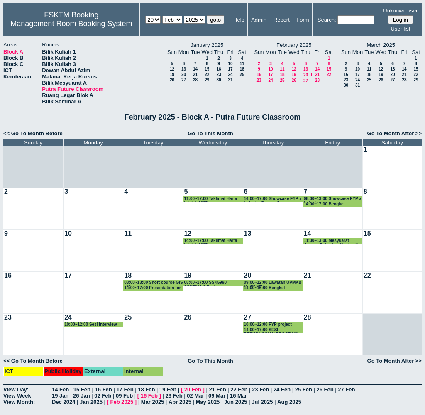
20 (183, 74)
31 (230, 80)
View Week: (18, 396)
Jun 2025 (235, 402)
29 (207, 80)
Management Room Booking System (71, 24)
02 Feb (102, 396)
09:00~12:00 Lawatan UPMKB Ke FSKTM (273, 283)
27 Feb (346, 389)
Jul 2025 (262, 402)
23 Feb (260, 389)
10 (230, 63)
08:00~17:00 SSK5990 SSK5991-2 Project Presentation (205, 283)
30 (218, 80)
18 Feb (146, 389)
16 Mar (238, 396)
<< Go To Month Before (33, 133)
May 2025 (208, 402)
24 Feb (282, 389)
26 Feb (324, 389)
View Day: (16, 389)
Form (302, 20)
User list (400, 29)
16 (218, 69)
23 (218, 74)
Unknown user (400, 10)
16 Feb (103, 389)
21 (195, 74)
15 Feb (81, 389)
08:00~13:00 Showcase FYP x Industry (332, 199)
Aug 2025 (289, 402)
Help (238, 20)
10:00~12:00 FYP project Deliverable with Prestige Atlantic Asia (268, 324)
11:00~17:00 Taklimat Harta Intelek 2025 (210, 199)
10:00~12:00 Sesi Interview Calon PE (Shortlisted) (90, 324)
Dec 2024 (63, 402)
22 (207, 74)
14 (195, 69)
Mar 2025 (152, 402)
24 (230, 74)
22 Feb (238, 389)
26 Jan (81, 396)
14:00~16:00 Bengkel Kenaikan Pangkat (264, 288)
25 (241, 74)
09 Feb (124, 396)
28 (195, 80)
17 (230, 69)
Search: (327, 20)
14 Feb (60, 389)
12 (172, 69)
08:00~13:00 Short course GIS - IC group (153, 283)
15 (207, 69)
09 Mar (216, 396)
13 (183, 69)
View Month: (19, 402)
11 (241, 63)
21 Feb (217, 389)
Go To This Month (210, 133)
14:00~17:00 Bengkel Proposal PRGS (324, 204)
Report (282, 20)
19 (172, 74)
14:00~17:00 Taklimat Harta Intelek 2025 (210, 241)
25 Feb (303, 389)
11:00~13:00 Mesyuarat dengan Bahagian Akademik (331, 241)
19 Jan (60, 396)
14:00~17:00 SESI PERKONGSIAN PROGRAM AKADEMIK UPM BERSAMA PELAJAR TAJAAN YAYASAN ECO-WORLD (272, 330)
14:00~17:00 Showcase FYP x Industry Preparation (273, 199)
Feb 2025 (122, 402)
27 (183, 80)
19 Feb (167, 389)
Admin (258, 20)
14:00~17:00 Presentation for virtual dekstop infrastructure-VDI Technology (153, 288)
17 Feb (124, 389)
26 (172, 80)
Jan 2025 (91, 402)
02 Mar (195, 396)
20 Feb (192, 389)
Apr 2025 (180, 402)
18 (241, 69)
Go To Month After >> (394, 133)
